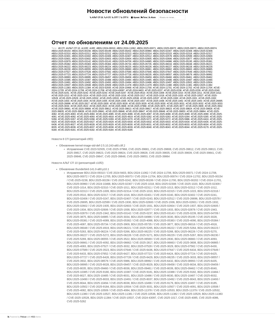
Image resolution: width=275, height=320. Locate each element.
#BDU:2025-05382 (61, 64)
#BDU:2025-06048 (182, 64)
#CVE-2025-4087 (143, 114)
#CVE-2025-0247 (117, 93)
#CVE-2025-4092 (67, 116)
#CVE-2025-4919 (124, 116)
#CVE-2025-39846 (115, 111)
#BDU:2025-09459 (142, 77)
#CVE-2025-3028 (119, 103)
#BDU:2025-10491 (61, 82)
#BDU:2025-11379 (142, 85)
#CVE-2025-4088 (162, 114)
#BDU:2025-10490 (202, 80)
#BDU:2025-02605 (142, 58)
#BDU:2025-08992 (202, 74)
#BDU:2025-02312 (101, 53)
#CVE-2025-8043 (162, 127)
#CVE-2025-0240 (211, 90)
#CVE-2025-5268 (86, 119)
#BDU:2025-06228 (182, 66)
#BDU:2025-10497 (162, 82)
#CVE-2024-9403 (135, 90)
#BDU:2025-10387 (81, 80)
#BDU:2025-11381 (182, 85)
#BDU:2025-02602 (81, 58)
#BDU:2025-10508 (81, 85)
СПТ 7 (116, 17)
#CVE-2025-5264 (181, 116)
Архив (135, 17)
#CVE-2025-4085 (105, 114)
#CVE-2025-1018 (155, 95)
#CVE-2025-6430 (124, 122)
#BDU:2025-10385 (61, 80)
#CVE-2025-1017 (136, 95)
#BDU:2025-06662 (162, 69)
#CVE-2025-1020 (174, 95)
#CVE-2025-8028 (86, 124)
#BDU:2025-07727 (101, 74)
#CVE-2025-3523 (98, 106)
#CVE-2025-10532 (88, 98)
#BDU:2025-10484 (121, 80)
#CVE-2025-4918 (105, 116)
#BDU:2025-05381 (202, 61)
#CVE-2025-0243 (98, 93)
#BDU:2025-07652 (202, 72)
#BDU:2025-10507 (61, 85)
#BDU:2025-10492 (81, 82)
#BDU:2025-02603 (101, 58)
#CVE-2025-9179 (200, 127)
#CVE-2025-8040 (143, 127)
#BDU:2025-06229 (202, 66)
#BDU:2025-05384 (101, 64)
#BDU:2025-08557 (162, 74)
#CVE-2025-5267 (67, 119)
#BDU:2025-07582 (101, 72)
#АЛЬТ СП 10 (73, 48)
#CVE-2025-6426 (67, 122)
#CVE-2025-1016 (117, 95)
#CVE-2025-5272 (162, 119)
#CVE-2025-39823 (162, 108)
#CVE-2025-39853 (175, 111)
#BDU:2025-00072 (166, 48)
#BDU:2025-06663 (182, 69)
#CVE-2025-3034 (60, 106)
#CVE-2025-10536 (129, 98)
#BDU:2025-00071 (146, 48)
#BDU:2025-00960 (142, 51)
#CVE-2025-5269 (105, 119)
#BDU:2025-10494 (121, 82)
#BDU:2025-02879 (61, 61)
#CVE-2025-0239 (192, 90)
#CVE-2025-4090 (200, 114)
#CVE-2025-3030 (157, 103)
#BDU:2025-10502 (182, 82)
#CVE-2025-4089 (181, 114)
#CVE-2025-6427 (86, 122)
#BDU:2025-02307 (162, 51)
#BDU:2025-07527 (61, 72)
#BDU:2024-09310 (105, 48)
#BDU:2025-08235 (142, 74)
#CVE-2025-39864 (196, 111)
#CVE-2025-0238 (173, 90)
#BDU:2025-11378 (121, 85)
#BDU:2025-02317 (202, 53)
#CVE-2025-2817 (81, 103)
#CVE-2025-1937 (136, 101)
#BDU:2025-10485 (142, 80)
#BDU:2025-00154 (61, 51)
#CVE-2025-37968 (137, 106)
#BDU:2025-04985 (142, 61)
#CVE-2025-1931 (188, 98)
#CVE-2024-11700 (142, 87)
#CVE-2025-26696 (61, 103)
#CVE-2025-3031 (175, 103)
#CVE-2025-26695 (212, 101)
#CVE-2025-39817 (142, 108)
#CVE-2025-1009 (155, 93)
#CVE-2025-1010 (174, 93)
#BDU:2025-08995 (81, 77)
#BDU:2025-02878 (202, 58)
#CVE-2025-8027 (67, 124)
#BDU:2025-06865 (202, 69)
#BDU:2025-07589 (121, 72)
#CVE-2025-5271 (143, 119)
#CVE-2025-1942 (174, 101)
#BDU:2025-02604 (121, 58)
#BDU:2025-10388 (101, 80)
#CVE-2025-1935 (98, 101)
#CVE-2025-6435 (200, 122)
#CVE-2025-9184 (105, 130)
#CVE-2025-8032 (162, 124)
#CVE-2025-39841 (94, 111)
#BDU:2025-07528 (81, 72)
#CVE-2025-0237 (154, 90)
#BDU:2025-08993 (61, 77)
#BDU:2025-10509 (101, 85)
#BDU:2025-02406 (101, 56)
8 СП (107, 17)
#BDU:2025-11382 (202, 85)
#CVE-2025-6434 (181, 122)
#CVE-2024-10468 (121, 87)
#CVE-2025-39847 (135, 111)
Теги (144, 17)
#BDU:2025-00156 (81, 51)
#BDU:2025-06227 (162, 66)
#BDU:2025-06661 (142, 69)
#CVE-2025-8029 (105, 124)
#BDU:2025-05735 (142, 64)
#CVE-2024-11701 (162, 87)
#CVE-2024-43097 (115, 90)
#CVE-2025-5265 (200, 116)
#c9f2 (92, 48)
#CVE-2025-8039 (124, 127)
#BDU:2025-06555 (81, 69)
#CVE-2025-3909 (195, 106)
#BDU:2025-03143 (101, 61)
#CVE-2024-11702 (182, 87)
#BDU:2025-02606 (162, 58)
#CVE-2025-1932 (207, 98)
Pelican (23, 317)
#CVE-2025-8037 (86, 127)
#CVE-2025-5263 (162, 116)
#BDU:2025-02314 (142, 53)
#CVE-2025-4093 (86, 116)
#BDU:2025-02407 (121, 56)
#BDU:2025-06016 (162, 64)
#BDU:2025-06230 (61, 69)
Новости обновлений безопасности (137, 11)
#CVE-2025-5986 (181, 119)
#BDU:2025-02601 (61, 58)
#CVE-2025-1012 (212, 93)
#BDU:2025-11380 (162, 85)
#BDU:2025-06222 (61, 66)
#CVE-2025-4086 (124, 114)
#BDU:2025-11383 (61, 87)
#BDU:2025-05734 (121, 64)
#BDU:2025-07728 (121, 74)
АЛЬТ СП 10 (96, 17)
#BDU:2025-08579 (182, 74)
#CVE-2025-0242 (79, 93)
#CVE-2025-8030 (124, 124)
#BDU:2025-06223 (81, 66)
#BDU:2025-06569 (101, 69)
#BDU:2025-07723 (61, 74)
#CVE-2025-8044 (181, 127)
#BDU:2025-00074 (207, 48)
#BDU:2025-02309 (202, 51)
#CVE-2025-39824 (182, 108)
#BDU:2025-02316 (182, 53)
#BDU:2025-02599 (182, 56)
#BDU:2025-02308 (182, 51)
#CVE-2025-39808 (81, 108)
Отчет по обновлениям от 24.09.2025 (100, 42)
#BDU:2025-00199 (101, 51)
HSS (33, 317)
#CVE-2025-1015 (98, 95)
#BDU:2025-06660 (121, 69)
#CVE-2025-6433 (162, 122)
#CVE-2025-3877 (175, 106)
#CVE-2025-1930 (169, 98)
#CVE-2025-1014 (79, 95)
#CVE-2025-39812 (101, 108)
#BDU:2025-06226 (142, 66)
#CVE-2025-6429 (105, 122)
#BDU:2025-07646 (142, 72)
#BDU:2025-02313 (121, 53)
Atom (152, 17)
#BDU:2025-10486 (162, 80)
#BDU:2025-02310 (61, 53)
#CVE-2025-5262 (143, 116)
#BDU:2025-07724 (81, 74)
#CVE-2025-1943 (193, 101)
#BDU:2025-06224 (101, 66)
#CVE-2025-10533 (109, 98)
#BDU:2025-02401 (61, 56)
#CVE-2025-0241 (60, 93)
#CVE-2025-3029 (137, 103)
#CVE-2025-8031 (143, 124)
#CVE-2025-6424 (200, 119)
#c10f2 (84, 48)
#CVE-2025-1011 (193, 93)
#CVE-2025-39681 (61, 108)
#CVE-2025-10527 (193, 95)
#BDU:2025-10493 (101, 82)
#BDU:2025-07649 (182, 72)
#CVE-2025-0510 (136, 93)
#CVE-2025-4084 (86, 114)
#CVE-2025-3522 (79, 106)
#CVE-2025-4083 (67, 114)
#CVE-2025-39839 (74, 111)
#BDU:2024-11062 (126, 48)
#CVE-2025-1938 (155, 101)
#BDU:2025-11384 (81, 87)
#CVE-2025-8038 (105, 127)
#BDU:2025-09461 (182, 77)
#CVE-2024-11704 (202, 87)
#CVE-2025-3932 (213, 106)
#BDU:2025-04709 (121, 61)
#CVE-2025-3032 (195, 103)
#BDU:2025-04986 (162, 61)
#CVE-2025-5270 (124, 119)
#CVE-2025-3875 (157, 106)
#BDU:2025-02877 (182, 58)
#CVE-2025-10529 (68, 98)
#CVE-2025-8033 (181, 124)
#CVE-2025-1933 (60, 101)
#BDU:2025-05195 (182, 61)
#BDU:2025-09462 (202, 77)
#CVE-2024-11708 (94, 90)
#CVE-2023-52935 (101, 87)
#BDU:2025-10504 (202, 82)
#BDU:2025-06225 (121, 66)
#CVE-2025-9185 (124, 130)
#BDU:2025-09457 (101, 77)
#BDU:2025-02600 (202, 56)
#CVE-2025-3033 (213, 103)
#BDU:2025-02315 (162, 53)
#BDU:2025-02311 (81, 53)
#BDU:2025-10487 (182, 80)
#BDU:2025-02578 (162, 56)
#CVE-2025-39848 (155, 111)
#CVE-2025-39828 (202, 108)
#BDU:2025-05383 (81, 64)
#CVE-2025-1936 (117, 101)
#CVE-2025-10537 (149, 98)
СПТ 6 (124, 17)
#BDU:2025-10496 (142, 82)
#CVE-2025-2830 (99, 103)
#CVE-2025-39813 (121, 108)
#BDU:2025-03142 (81, 61)
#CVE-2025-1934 (79, 101)
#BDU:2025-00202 (121, 51)
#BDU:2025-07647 (162, 72)
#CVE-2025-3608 (117, 106)
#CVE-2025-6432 (143, 122)
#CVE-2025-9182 (86, 130)
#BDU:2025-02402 (81, 56)
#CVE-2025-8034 (200, 124)
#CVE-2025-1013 (60, 95)
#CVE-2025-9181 (67, 130)
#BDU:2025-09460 (162, 77)
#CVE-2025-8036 (67, 127)
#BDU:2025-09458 (121, 77)
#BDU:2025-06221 (202, 64)
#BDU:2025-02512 (142, 56)
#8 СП (61, 48)
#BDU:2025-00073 (186, 48)
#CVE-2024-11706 (74, 90)
